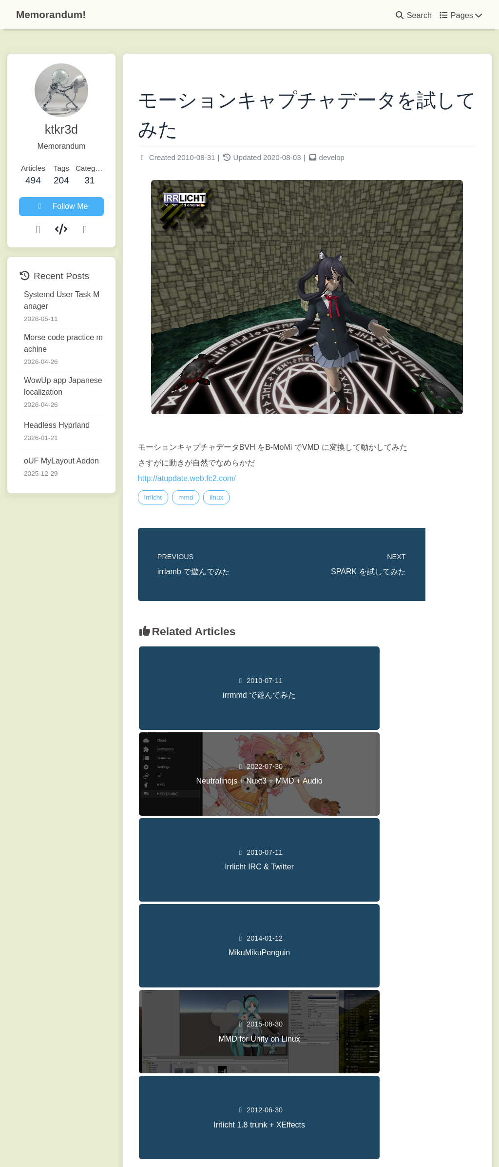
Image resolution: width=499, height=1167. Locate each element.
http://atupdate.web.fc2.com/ (201, 480)
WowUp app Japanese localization (67, 386)
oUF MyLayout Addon (61, 461)
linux (231, 499)
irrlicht (167, 499)
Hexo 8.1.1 (230, 1139)
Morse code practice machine (67, 343)
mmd (200, 499)
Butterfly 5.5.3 (305, 1139)
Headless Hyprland (57, 425)
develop (347, 160)
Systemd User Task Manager (68, 300)
